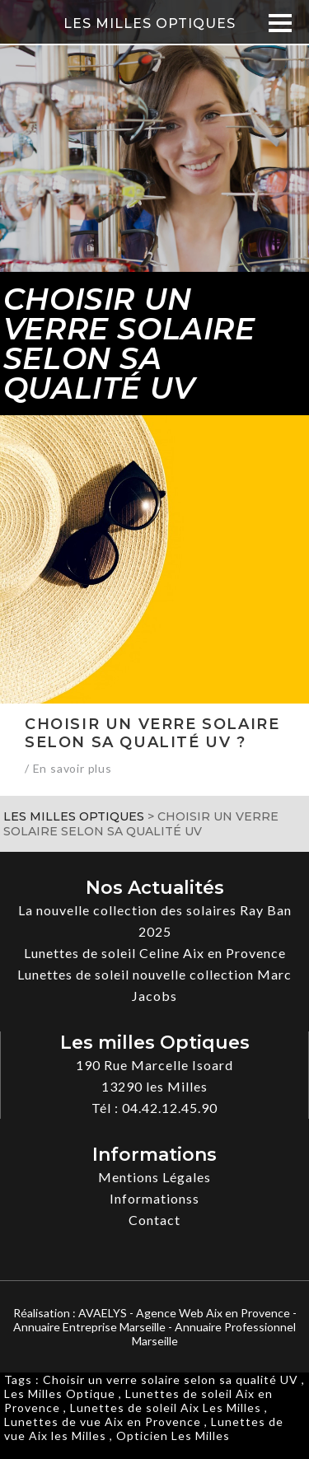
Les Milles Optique (59, 1394)
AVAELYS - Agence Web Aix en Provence (184, 1313)
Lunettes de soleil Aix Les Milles (165, 1408)
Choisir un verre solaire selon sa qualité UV (170, 1379)
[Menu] (280, 22)
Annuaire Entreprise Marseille (89, 1327)
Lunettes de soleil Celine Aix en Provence (155, 953)
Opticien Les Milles (173, 1436)
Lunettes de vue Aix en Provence (102, 1422)
